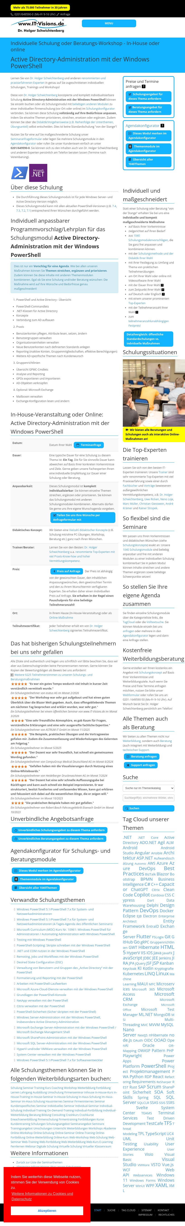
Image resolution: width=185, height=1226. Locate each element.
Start (97, 1210)
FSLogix (158, 937)
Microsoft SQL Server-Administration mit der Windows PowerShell (62, 1043)
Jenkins (165, 958)
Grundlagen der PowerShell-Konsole (41, 995)
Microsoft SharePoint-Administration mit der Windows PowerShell (62, 1038)
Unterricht (59, 1128)
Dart (150, 900)
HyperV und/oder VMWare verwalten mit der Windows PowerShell (62, 1049)
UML (127, 1138)
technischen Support (136, 750)
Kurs (48, 1088)
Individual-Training (34, 1110)
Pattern (158, 1050)
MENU (109, 23)
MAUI (142, 983)
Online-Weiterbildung (39, 1137)
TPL (141, 1133)
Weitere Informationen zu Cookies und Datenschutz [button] (42, 1196)
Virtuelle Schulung (70, 1146)
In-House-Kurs (104, 1092)
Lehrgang (26, 1092)
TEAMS (146, 1113)
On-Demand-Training (60, 1110)
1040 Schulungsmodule (137, 550)
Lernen (15, 1092)
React (158, 1076)
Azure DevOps (148, 865)
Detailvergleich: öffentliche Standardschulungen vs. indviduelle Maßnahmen (145, 339)
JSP (155, 963)
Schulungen (38, 1124)
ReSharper (164, 1082)
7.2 (23, 211)
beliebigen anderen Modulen (90, 104)
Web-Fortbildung (50, 1142)
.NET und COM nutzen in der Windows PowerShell (51, 951)
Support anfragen (141, 765)
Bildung (46, 1115)
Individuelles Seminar (61, 1106)
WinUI (140, 1185)
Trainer (163, 472)
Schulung (16, 1088)
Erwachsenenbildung (24, 1119)
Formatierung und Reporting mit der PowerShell (50, 978)
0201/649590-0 (23, 14)
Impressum (145, 1214)
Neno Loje (166, 499)
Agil (161, 842)
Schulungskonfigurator (100, 109)
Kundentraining (20, 1124)
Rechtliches (166, 1214)
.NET (127, 837)
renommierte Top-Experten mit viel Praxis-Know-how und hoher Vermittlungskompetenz (82, 556)
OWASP (144, 1050)
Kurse (100, 1119)
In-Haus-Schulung (90, 1097)
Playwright (132, 1055)
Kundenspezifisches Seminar (29, 1106)
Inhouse (89, 1092)
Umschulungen (42, 1128)
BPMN (146, 879)
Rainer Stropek (148, 508)
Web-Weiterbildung (73, 1142)
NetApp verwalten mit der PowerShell (42, 1000)
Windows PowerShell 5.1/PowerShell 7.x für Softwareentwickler (60, 1060)
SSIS (162, 1102)
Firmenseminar (73, 1092)
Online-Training (85, 1133)
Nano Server (129, 1032)
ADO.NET (148, 842)
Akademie (109, 1128)
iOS (150, 952)
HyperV (133, 952)
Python (136, 1076)
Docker (167, 910)
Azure (162, 863)
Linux (162, 973)
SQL (157, 1097)
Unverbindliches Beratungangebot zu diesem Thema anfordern (59, 839)
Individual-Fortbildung (88, 1110)
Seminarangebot (81, 1124)
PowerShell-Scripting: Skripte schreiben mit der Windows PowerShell (63, 945)
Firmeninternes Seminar (89, 1101)
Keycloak (129, 968)
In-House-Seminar (42, 1097)
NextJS (142, 1035)
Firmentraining (68, 1119)
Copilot (142, 894)
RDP (148, 1076)
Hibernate (148, 947)
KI (140, 968)
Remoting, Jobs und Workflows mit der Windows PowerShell (57, 957)
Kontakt (163, 1210)
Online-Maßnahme (61, 618)
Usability (151, 1144)
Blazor (163, 874)
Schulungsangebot (58, 1124)
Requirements (144, 1081)
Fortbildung (103, 1088)
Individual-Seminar (87, 1106)
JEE (155, 958)
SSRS (170, 1102)
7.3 (18, 211)
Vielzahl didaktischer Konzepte (88, 530)
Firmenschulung (48, 1119)
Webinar (30, 1146)
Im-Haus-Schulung (33, 1101)
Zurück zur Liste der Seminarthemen (39, 1162)
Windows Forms (143, 1180)
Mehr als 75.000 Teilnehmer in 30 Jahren (40, 7)
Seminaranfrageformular (26, 139)
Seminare (98, 1124)
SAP (142, 1087)
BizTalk (150, 874)
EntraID (152, 926)
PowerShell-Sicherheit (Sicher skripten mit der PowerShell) (56, 1012)
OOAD (160, 1040)
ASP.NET (144, 858)
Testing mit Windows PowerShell (39, 940)
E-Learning (106, 1142)
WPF (150, 1185)
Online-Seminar (65, 1133)
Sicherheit (142, 1092)
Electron (150, 916)
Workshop (70, 1088)
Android (130, 847)
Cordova (157, 895)
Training (39, 1088)
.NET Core (148, 837)
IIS (143, 952)
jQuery (140, 963)
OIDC (148, 1040)
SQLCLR (143, 1102)
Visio (149, 1154)
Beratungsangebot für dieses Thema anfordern (145, 109)
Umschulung (56, 1092)
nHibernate (158, 1035)
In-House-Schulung (66, 1097)
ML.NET (146, 1014)
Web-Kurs (92, 1142)
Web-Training (30, 1142)
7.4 (114, 206)
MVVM (154, 1024)
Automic (140, 864)
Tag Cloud (128, 1210)
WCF (126, 1169)
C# (147, 884)
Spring (143, 1097)
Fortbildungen (87, 1119)
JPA (131, 963)
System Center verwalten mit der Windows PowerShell (54, 1054)
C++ (154, 884)
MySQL (167, 1024)
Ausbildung (40, 1092)
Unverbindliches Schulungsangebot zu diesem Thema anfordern (59, 830)
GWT (133, 947)
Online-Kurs (61, 1137)
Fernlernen (17, 1146)
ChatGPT (139, 889)
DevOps (149, 910)
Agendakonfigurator (23, 143)
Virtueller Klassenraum (97, 1146)
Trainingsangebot (22, 1128)
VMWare (144, 1165)
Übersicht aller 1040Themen (140, 162)
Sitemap (147, 1210)
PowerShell (153, 1066)
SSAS (154, 1102)
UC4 (170, 1133)
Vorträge (149, 486)
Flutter (143, 936)
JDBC (147, 958)
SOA (158, 1092)
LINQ (150, 973)
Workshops (95, 1128)
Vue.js (168, 1164)
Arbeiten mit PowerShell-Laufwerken (42, 984)
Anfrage (65, 14)
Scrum (154, 1086)
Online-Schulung (43, 1133)
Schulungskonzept (150, 672)
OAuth (138, 1040)
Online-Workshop (22, 1133)
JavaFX (167, 953)
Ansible (156, 853)
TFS (168, 1123)
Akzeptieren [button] (47, 1210)
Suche (111, 1210)
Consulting (58, 1115)
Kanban (167, 963)
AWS (151, 863)
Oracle (148, 1045)
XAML (161, 1185)
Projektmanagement (150, 1071)
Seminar (28, 1088)
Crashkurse (86, 1115)
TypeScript (155, 1133)
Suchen (132, 808)
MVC (144, 1024)
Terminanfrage (88, 445)
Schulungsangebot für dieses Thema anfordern (145, 96)
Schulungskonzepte (135, 545)
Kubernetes (133, 973)
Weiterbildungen (77, 1128)
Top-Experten (136, 303)
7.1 (29, 211)
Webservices (142, 1175)
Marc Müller (130, 504)
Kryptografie (164, 968)
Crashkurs (72, 1115)
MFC (152, 984)
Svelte (142, 1107)
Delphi (152, 905)
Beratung (35, 1115)
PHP (170, 1050)
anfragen (128, 631)
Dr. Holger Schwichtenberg (47, 78)
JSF (149, 963)
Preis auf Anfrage (66, 571)
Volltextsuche (155, 622)
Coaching (57, 1088)
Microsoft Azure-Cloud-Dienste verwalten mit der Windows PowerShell (65, 989)
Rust (133, 1087)
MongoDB (162, 1014)
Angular (142, 852)
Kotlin (148, 968)
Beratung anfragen (142, 756)
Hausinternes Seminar (60, 1101)
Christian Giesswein (151, 504)
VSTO (156, 1164)
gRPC (144, 942)
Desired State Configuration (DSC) (40, 962)
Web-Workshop (79, 1137)
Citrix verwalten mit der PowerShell (41, 1006)
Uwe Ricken (151, 499)
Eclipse (129, 915)
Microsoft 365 (143, 989)
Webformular (131, 695)
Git (168, 937)
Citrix (156, 889)
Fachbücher (130, 486)
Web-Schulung (99, 1137)
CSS (168, 895)
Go (137, 942)
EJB (139, 916)
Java (157, 952)
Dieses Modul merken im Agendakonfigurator (147, 135)
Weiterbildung (86, 1088)
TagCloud (129, 622)
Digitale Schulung (47, 1146)
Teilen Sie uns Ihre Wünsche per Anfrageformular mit (76, 517)
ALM (170, 842)
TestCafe (154, 1123)
